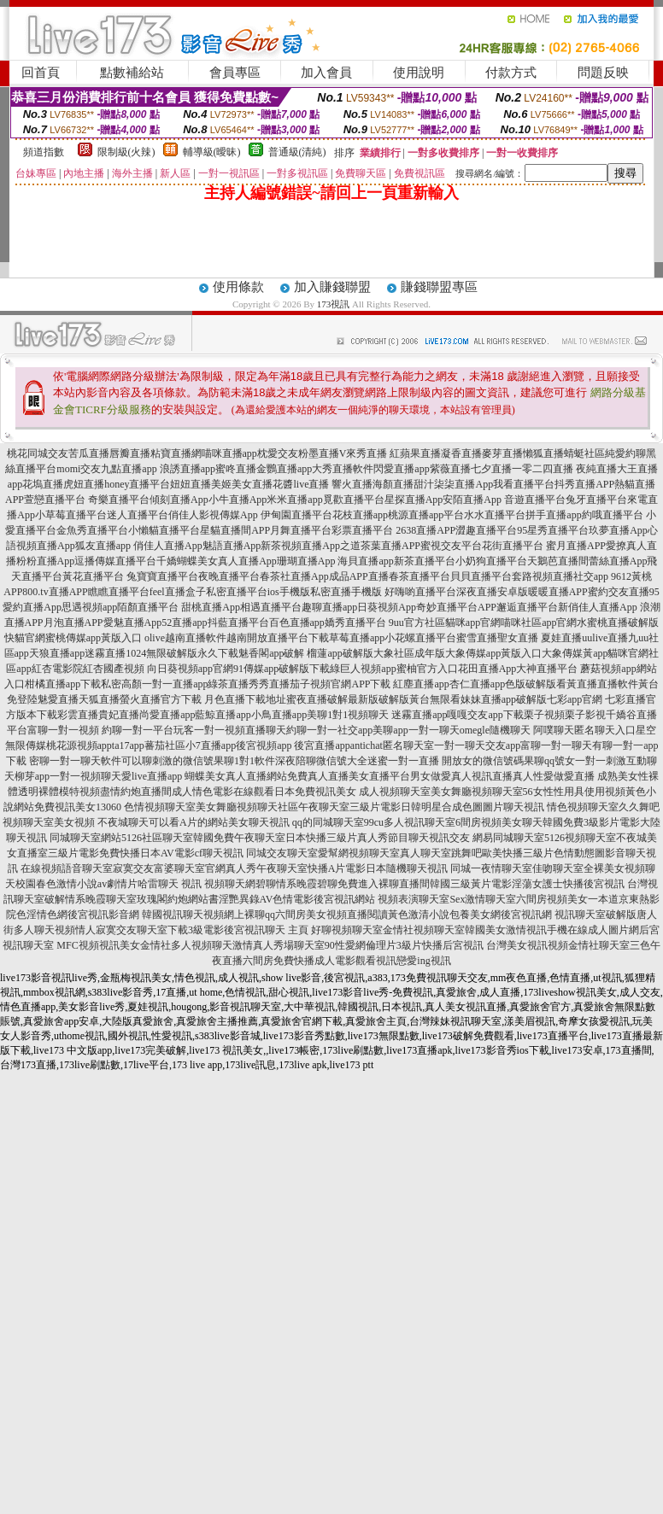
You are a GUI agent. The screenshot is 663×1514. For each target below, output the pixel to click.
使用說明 (418, 72)
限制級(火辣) (126, 152)
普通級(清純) (297, 152)
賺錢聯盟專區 (439, 287)
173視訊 (333, 304)
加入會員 (326, 72)
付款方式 (511, 72)
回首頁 (40, 72)
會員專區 (235, 72)
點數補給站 (132, 72)
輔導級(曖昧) (212, 152)
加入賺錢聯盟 (332, 287)
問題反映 (603, 72)
